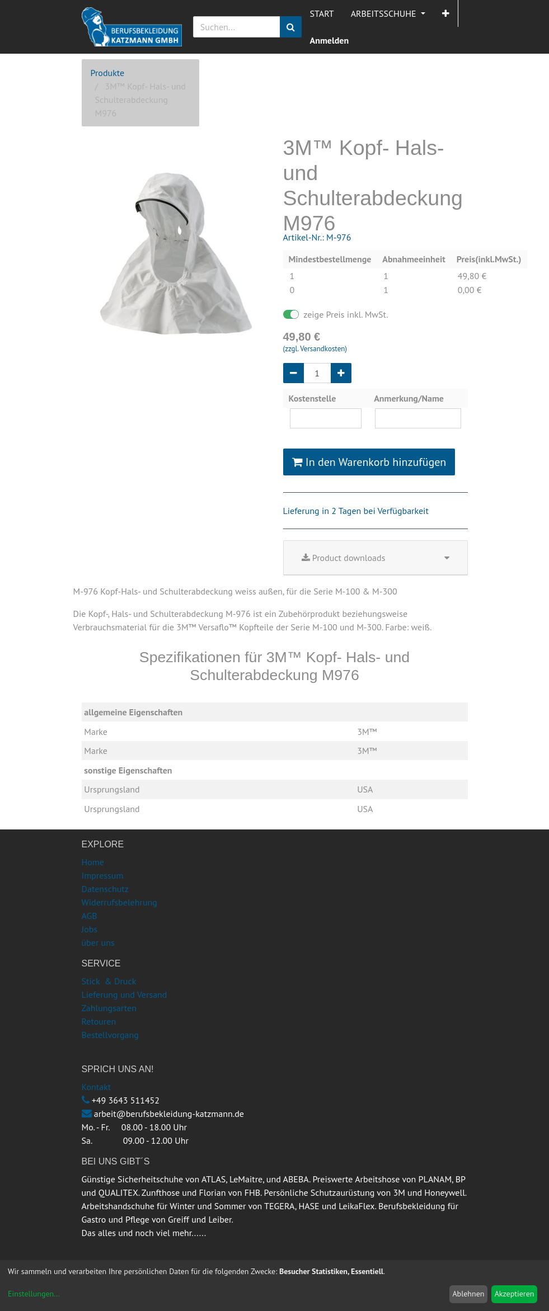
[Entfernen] (293, 373)
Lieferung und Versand (124, 994)
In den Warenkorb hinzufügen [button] (369, 462)
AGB (89, 915)
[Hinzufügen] (341, 373)
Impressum (103, 875)
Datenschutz (105, 888)
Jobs (90, 929)
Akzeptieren (514, 1294)
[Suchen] (291, 26)
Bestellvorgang (110, 1034)
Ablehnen (468, 1294)
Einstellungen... (34, 1294)
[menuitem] (322, 13)
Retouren (99, 1021)
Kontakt (96, 1086)
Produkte (108, 72)
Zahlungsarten (109, 1007)
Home (93, 861)
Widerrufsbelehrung (119, 902)
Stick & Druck (109, 981)
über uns (98, 942)
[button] (446, 13)
